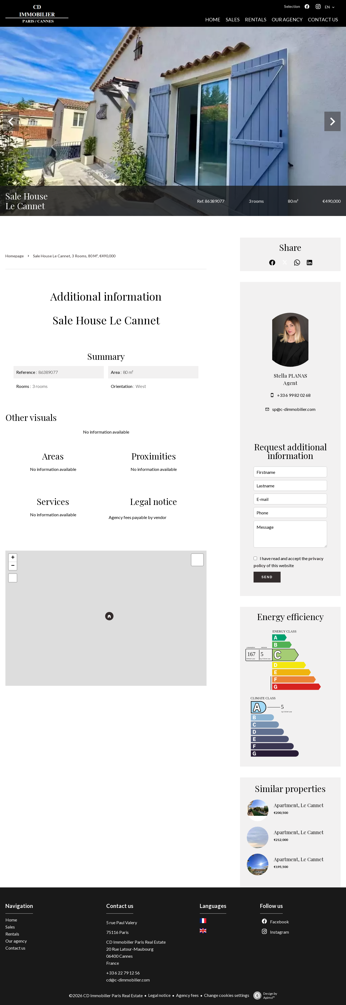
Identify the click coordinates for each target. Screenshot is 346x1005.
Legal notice (159, 995)
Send (266, 577)
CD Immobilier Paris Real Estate (136, 941)
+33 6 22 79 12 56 (123, 972)
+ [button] (13, 558)
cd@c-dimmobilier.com (128, 979)
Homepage (14, 256)
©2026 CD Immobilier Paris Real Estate (106, 995)
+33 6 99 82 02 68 (294, 395)
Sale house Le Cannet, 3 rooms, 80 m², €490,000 (74, 256)
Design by (264, 995)
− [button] (13, 566)
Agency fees (187, 995)
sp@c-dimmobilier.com (293, 409)
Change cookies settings (226, 995)
